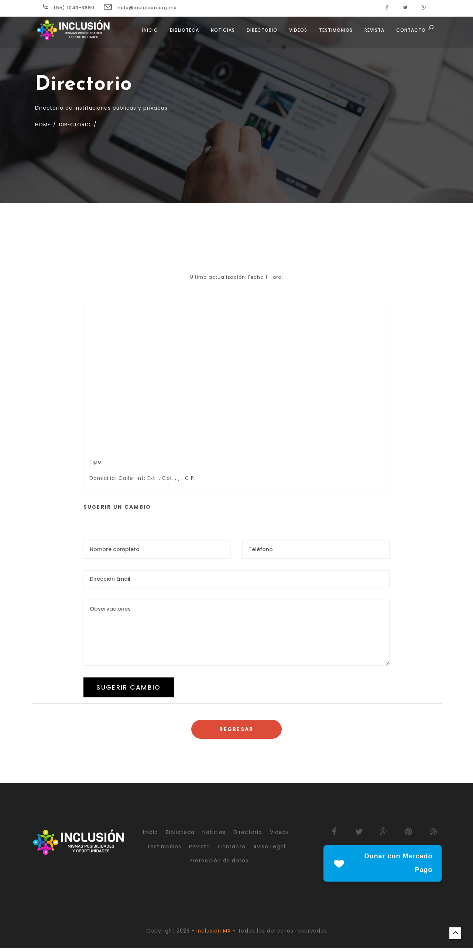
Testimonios (335, 33)
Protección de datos (219, 863)
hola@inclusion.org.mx (140, 7)
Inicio (149, 33)
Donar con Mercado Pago (382, 866)
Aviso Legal (269, 849)
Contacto (410, 33)
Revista (373, 33)
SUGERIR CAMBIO (133, 688)
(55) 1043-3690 (69, 7)
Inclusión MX (213, 934)
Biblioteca (183, 33)
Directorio (261, 33)
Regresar (236, 731)
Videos (297, 33)
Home (43, 124)
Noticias (222, 33)
